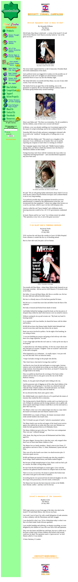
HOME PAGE (45, 576)
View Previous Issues (11, 139)
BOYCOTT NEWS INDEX (45, 558)
